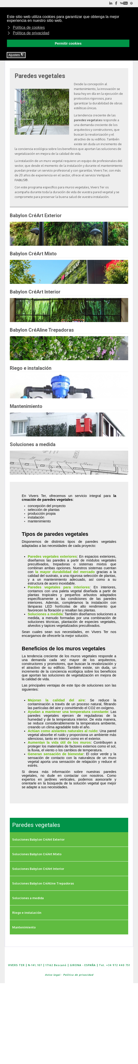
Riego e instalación (26, 913)
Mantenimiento (24, 927)
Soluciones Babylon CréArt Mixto (36, 854)
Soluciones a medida (28, 898)
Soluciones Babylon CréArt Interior (38, 869)
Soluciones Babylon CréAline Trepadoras (43, 883)
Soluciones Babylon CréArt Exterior (38, 839)
